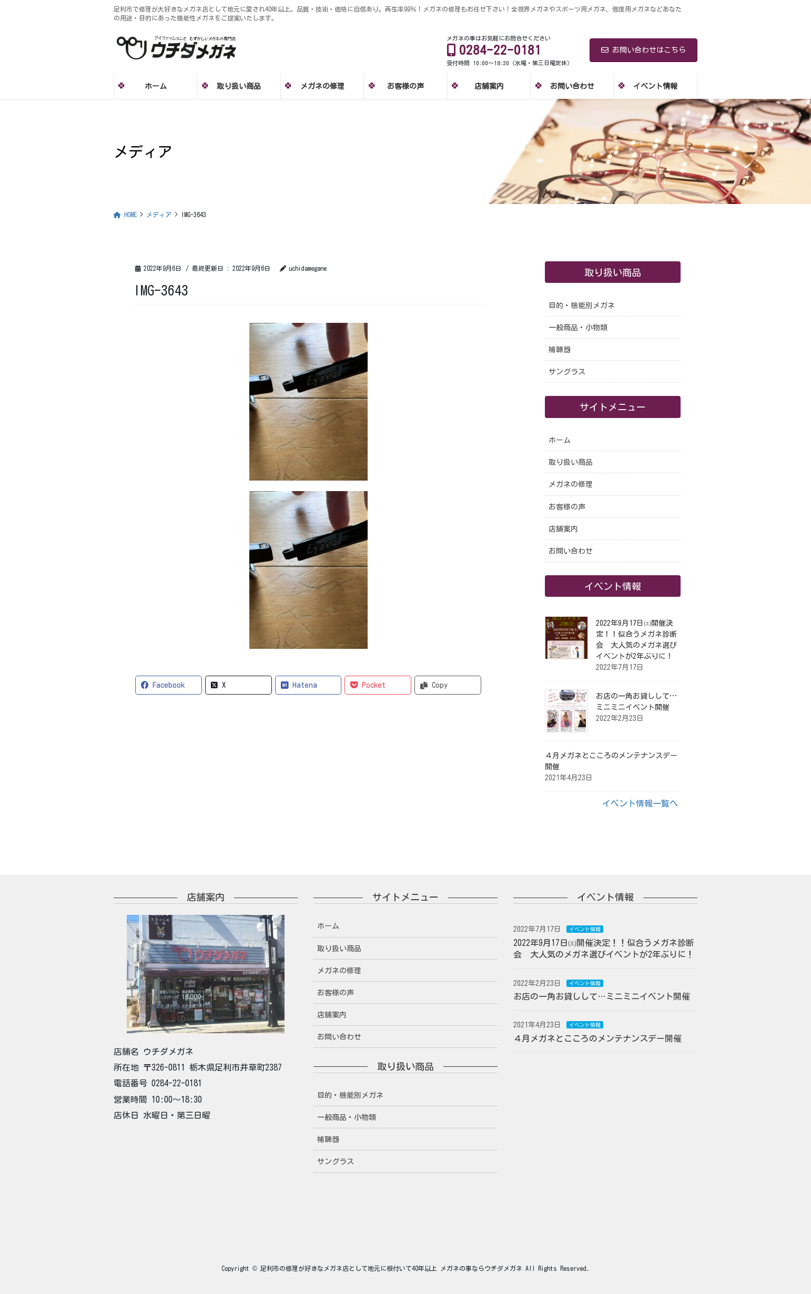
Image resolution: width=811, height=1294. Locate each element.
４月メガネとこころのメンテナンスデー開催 (597, 1038)
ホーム (560, 440)
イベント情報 (585, 929)
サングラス (567, 371)
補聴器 (560, 349)
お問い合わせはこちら (643, 50)
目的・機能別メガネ (582, 305)
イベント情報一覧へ (640, 803)
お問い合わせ (571, 551)
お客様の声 (567, 507)
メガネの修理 (571, 484)
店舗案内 (563, 529)
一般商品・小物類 (578, 327)
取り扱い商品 (571, 462)
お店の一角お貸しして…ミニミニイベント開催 (601, 996)
